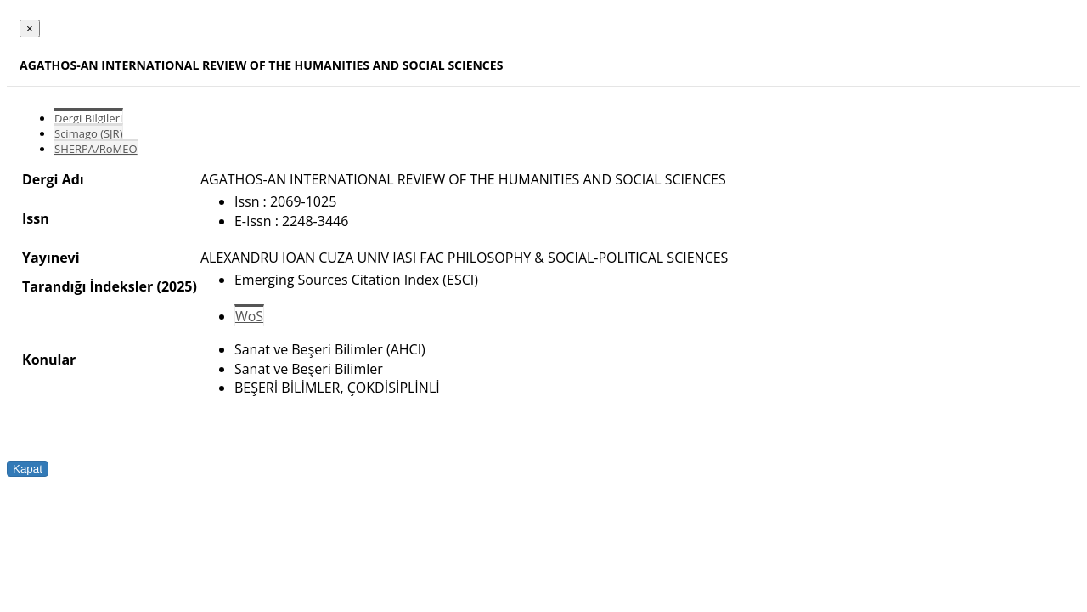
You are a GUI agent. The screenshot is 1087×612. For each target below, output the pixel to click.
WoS (249, 316)
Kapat (27, 468)
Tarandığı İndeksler (87, 286)
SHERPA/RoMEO (96, 148)
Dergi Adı (53, 179)
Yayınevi (51, 257)
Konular (49, 359)
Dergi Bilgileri (88, 118)
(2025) (176, 286)
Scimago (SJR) (88, 133)
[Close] (30, 28)
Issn (35, 218)
